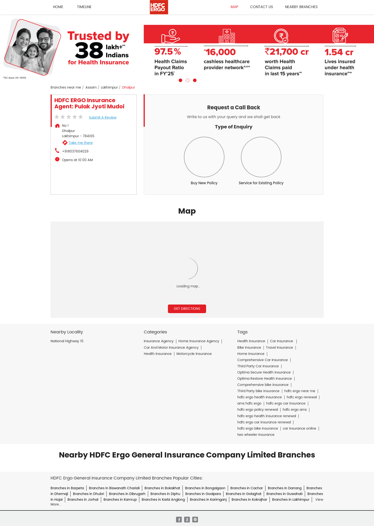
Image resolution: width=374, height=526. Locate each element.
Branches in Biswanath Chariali (114, 488)
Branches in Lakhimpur (290, 499)
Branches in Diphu (165, 494)
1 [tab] (180, 80)
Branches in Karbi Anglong (163, 499)
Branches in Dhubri (88, 494)
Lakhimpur (109, 87)
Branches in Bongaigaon (205, 488)
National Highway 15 (67, 341)
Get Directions (187, 308)
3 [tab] (194, 80)
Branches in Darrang (284, 488)
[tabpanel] (187, 48)
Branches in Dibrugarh (127, 494)
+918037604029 (75, 151)
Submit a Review (102, 117)
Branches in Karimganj (208, 499)
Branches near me (66, 87)
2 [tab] (187, 80)
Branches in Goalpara (203, 494)
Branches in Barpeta (67, 488)
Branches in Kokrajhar (249, 499)
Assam (91, 87)
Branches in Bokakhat (162, 488)
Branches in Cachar (246, 488)
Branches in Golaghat (243, 494)
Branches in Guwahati (284, 494)
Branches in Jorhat (83, 499)
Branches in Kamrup (120, 499)
